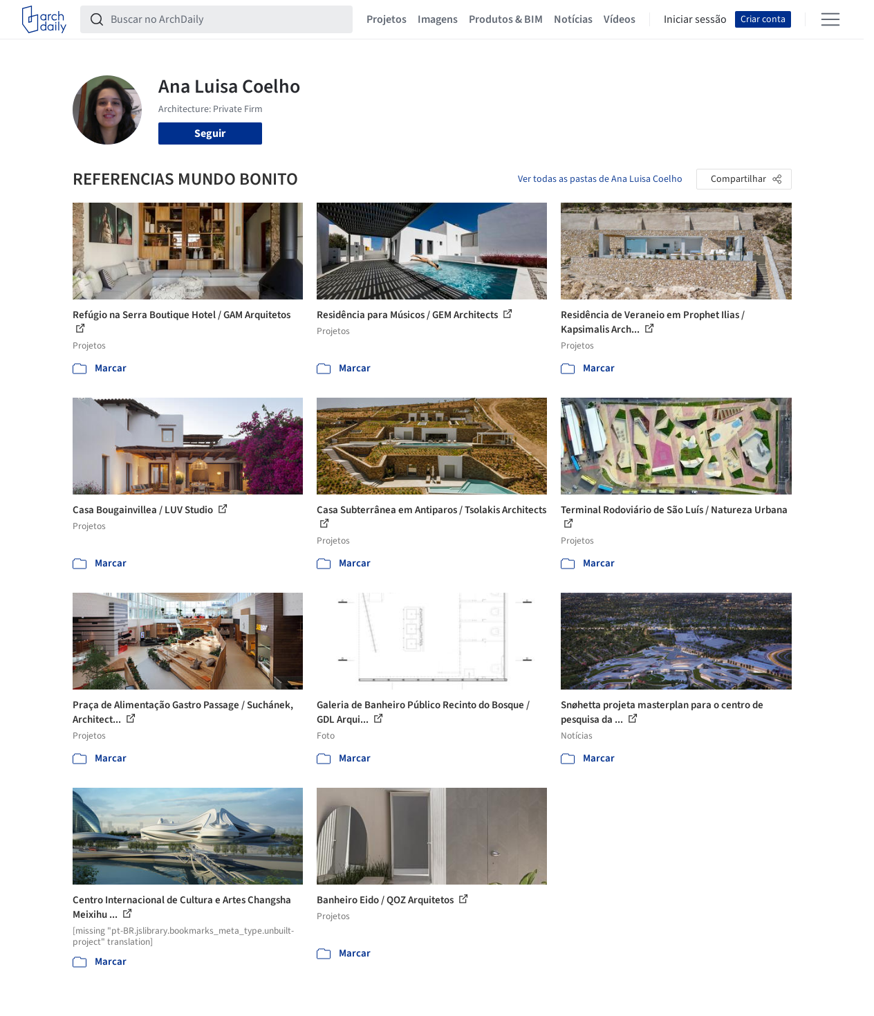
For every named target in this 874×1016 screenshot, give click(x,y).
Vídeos (619, 19)
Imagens (438, 19)
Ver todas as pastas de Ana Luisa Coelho (600, 179)
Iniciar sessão (695, 19)
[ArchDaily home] (44, 19)
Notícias (573, 19)
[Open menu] (830, 19)
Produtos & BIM (506, 19)
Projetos (386, 19)
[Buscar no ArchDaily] (227, 19)
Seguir (209, 133)
